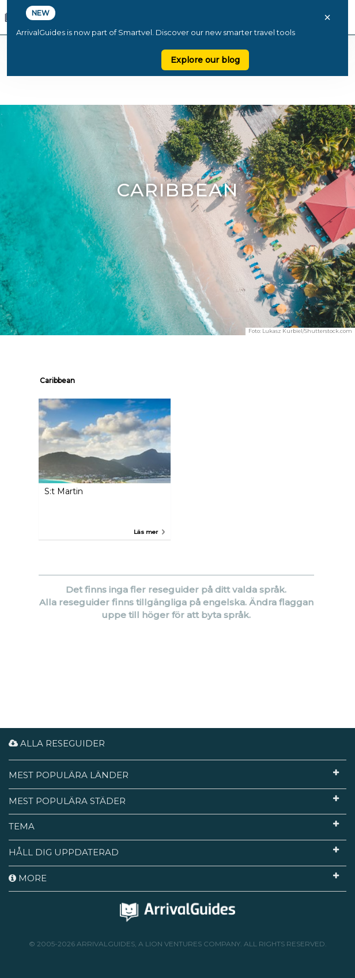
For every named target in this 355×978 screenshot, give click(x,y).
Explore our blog (205, 60)
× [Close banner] (327, 17)
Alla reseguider (57, 743)
